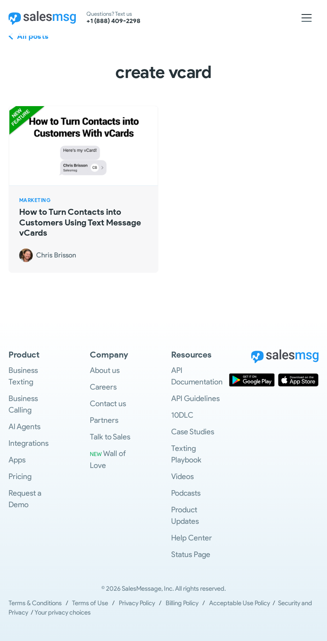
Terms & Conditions (35, 603)
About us (105, 370)
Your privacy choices (62, 612)
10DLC (182, 415)
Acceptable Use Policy (240, 603)
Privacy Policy (137, 603)
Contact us (108, 403)
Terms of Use (90, 603)
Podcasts (186, 493)
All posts (33, 36)
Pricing (20, 476)
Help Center (191, 538)
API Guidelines (195, 398)
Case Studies (192, 431)
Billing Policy (182, 603)
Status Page (190, 554)
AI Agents (24, 426)
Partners (104, 420)
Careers (103, 387)
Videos (182, 476)
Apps (17, 460)
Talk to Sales (110, 437)
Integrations (29, 443)
